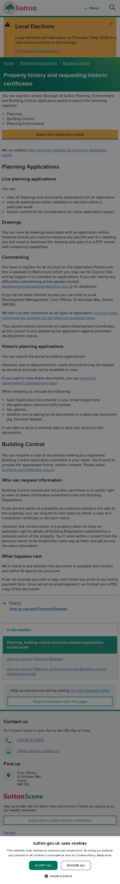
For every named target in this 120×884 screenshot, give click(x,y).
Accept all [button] (43, 865)
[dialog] (60, 860)
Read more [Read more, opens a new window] (104, 855)
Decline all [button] (76, 865)
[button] (60, 876)
